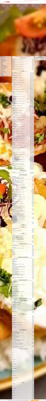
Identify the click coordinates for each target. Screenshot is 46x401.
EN (26, 0)
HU (25, 0)
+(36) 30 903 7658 (29, 0)
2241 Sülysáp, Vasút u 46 (33, 0)
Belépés (37, 0)
